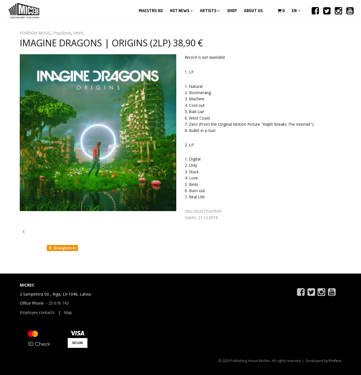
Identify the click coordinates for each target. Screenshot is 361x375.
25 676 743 (59, 303)
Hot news (181, 10)
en (296, 10)
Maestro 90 (151, 10)
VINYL (79, 33)
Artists (210, 10)
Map (68, 312)
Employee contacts (37, 312)
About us (253, 10)
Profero (335, 360)
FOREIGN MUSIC (35, 33)
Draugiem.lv (62, 248)
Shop (232, 10)
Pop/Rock (62, 33)
